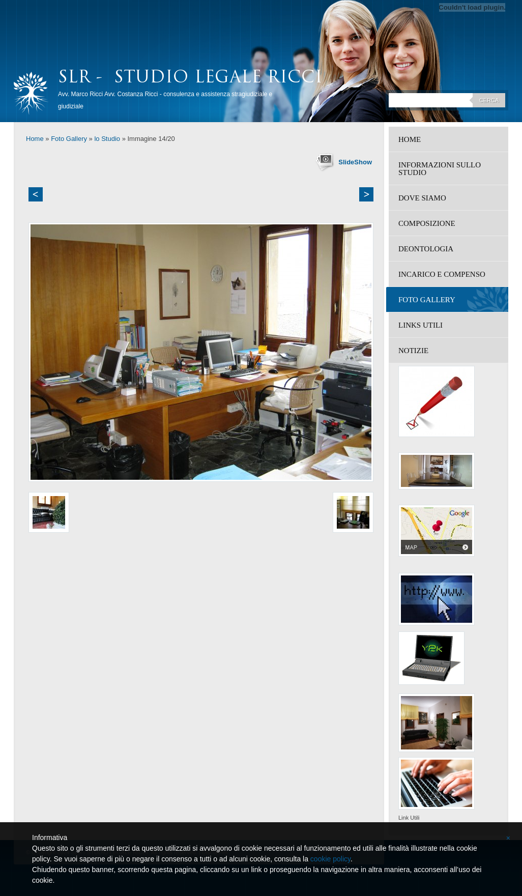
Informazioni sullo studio (439, 169)
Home (35, 138)
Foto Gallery (69, 138)
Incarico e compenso (441, 274)
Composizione (426, 223)
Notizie (413, 350)
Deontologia (425, 249)
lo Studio (107, 138)
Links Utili (420, 325)
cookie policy (330, 859)
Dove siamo (422, 198)
